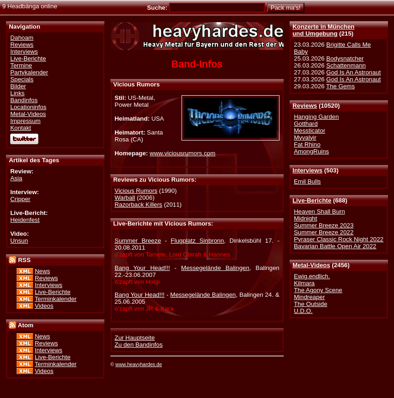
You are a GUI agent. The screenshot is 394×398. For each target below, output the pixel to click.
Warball (125, 197)
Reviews (304, 105)
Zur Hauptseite (135, 337)
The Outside (310, 303)
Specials (21, 79)
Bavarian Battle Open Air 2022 (335, 246)
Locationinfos (28, 107)
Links (17, 93)
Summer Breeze (138, 240)
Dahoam (21, 37)
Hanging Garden (316, 116)
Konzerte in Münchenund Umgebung (323, 30)
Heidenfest (24, 219)
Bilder (18, 86)
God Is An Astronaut (353, 72)
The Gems (340, 86)
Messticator (309, 130)
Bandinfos (23, 100)
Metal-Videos (311, 265)
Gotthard (306, 123)
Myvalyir (305, 137)
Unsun (19, 240)
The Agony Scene (318, 290)
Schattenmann (346, 65)
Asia (16, 178)
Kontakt (20, 127)
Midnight (305, 218)
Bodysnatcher (345, 58)
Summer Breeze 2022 (323, 232)
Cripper (20, 199)
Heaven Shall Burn (319, 211)
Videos (44, 305)
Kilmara (304, 283)
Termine (21, 65)
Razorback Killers (138, 204)
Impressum (25, 120)
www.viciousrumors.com (182, 153)
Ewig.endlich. (312, 276)
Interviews (307, 170)
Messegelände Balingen (215, 267)
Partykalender (29, 72)
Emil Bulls (307, 181)
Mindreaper (309, 297)
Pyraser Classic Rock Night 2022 (338, 239)
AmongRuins (311, 151)
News (42, 271)
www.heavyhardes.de (138, 364)
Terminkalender (56, 298)
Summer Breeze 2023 (323, 225)
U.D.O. (303, 310)
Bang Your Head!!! (142, 267)
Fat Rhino (307, 144)
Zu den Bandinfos (139, 344)
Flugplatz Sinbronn (197, 240)
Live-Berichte (311, 200)
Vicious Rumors (136, 190)
